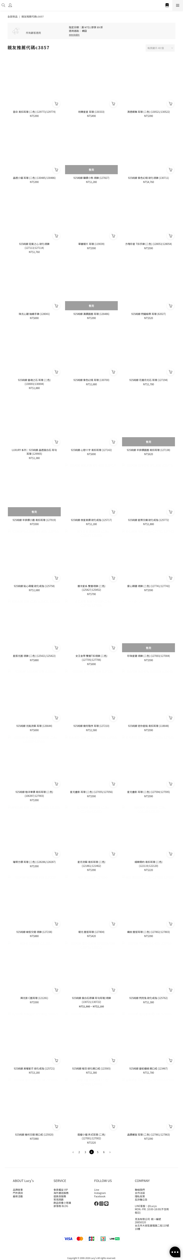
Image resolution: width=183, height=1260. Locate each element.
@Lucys (152, 1206)
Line (96, 1189)
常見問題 (59, 1199)
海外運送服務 (61, 1193)
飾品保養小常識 (63, 1203)
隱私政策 (140, 1196)
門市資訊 (18, 1193)
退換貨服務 (60, 1196)
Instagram (100, 1193)
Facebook (99, 1196)
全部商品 (13, 16)
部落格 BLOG (61, 1206)
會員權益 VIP (61, 1189)
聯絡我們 (140, 1189)
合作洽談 (140, 1193)
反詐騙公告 (141, 1199)
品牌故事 (18, 1189)
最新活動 (18, 1196)
